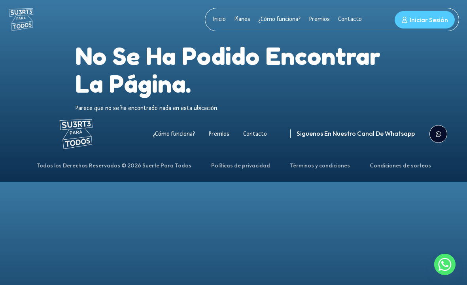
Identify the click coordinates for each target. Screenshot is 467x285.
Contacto (347, 19)
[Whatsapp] (445, 264)
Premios (317, 19)
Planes (242, 19)
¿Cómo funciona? (278, 19)
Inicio (219, 19)
